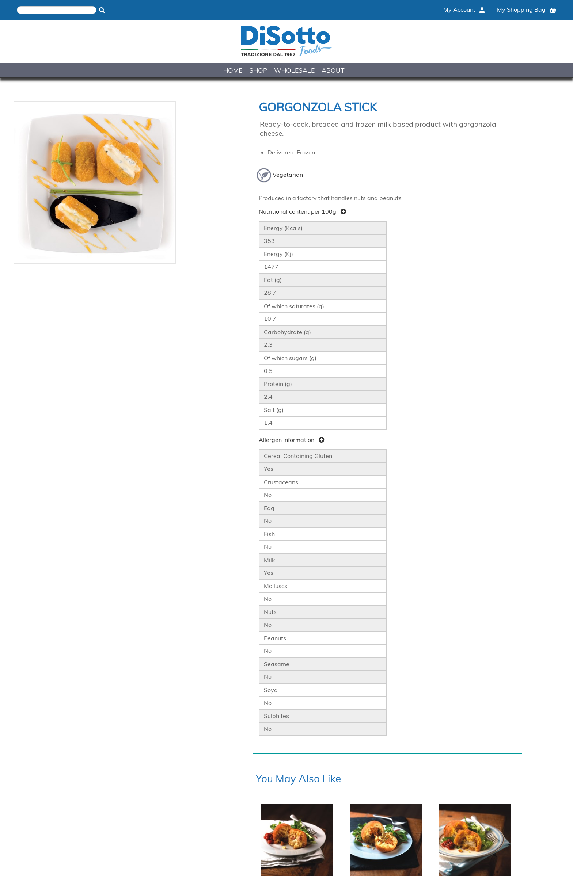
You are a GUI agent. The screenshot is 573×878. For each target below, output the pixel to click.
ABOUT (333, 70)
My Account (464, 9)
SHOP (258, 70)
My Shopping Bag (526, 9)
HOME (232, 70)
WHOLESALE (294, 70)
